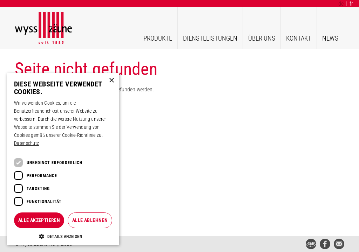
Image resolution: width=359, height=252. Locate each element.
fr (351, 3)
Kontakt (298, 38)
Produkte (157, 38)
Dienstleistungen (210, 38)
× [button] (111, 80)
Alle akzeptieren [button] (39, 220)
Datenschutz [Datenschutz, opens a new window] (26, 143)
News (330, 38)
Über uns (261, 38)
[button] (63, 236)
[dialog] (63, 159)
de (341, 3)
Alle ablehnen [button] (90, 220)
